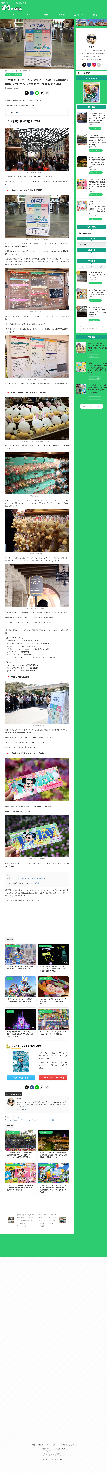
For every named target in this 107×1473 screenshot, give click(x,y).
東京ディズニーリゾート (14, 1117)
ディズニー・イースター (43, 1120)
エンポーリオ (11, 1120)
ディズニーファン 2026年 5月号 (53, 1078)
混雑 (53, 1120)
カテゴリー (28, 15)
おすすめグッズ (78, 15)
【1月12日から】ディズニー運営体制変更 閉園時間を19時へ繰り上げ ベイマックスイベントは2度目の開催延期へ (20, 1155)
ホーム (12, 15)
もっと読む (38, 1201)
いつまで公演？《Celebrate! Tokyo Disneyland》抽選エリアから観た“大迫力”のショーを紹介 (20, 1034)
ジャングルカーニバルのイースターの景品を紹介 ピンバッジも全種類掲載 (97, 292)
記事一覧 (62, 15)
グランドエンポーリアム (28, 1120)
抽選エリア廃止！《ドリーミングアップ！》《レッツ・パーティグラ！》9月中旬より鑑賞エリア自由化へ (52, 969)
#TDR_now (20, 878)
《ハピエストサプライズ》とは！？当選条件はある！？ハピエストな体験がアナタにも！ (53, 1001)
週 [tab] (91, 267)
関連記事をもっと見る (91, 406)
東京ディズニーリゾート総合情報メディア (53, 1243)
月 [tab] (101, 267)
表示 (18, 112)
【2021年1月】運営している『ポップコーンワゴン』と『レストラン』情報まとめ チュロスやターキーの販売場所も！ (97, 118)
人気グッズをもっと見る (21, 1078)
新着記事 (40, 1239)
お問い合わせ (73, 1239)
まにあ (95, 15)
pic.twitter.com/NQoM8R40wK (35, 878)
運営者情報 (63, 1239)
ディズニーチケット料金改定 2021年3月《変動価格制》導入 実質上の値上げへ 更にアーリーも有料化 (20, 1188)
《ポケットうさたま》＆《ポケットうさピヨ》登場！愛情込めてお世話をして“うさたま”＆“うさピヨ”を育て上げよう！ (97, 367)
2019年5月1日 (35, 883)
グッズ (18, 1120)
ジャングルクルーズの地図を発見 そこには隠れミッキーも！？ (97, 275)
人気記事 (45, 15)
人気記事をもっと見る (91, 328)
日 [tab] (82, 267)
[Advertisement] (20, 919)
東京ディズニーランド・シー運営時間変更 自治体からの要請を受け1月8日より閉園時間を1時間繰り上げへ (53, 1155)
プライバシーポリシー (51, 1239)
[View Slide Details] (91, 102)
